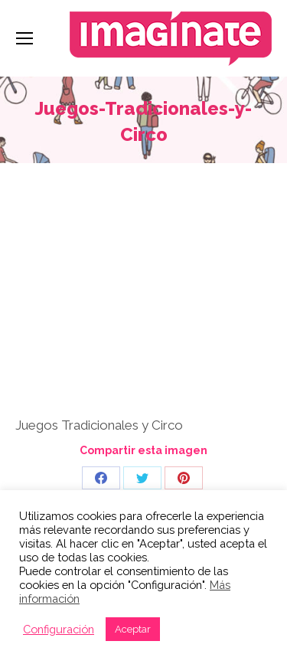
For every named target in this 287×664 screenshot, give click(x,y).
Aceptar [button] (133, 629)
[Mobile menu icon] (24, 38)
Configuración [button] (58, 629)
